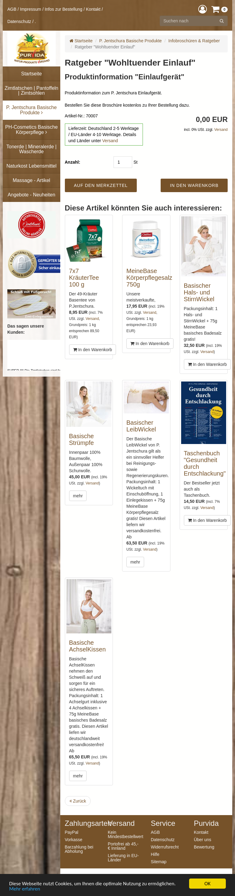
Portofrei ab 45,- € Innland (123, 845)
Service (163, 823)
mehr (78, 495)
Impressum (30, 9)
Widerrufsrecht (165, 847)
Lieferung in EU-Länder (123, 857)
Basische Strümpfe (81, 439)
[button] (202, 9)
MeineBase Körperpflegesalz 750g (149, 278)
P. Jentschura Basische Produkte (130, 40)
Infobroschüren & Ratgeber (194, 40)
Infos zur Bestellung (63, 9)
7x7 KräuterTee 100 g (84, 278)
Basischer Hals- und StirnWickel (199, 292)
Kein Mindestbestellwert (125, 834)
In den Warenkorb (92, 349)
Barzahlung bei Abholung (79, 849)
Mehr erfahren (24, 889)
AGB (12, 9)
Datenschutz (19, 21)
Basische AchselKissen (87, 646)
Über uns (202, 839)
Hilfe (155, 854)
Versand (110, 140)
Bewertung (204, 847)
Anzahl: (72, 162)
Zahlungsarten (82, 823)
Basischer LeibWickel (141, 426)
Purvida (206, 823)
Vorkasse (74, 839)
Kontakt (93, 9)
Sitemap (158, 861)
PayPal (71, 832)
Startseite (81, 40)
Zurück (77, 801)
